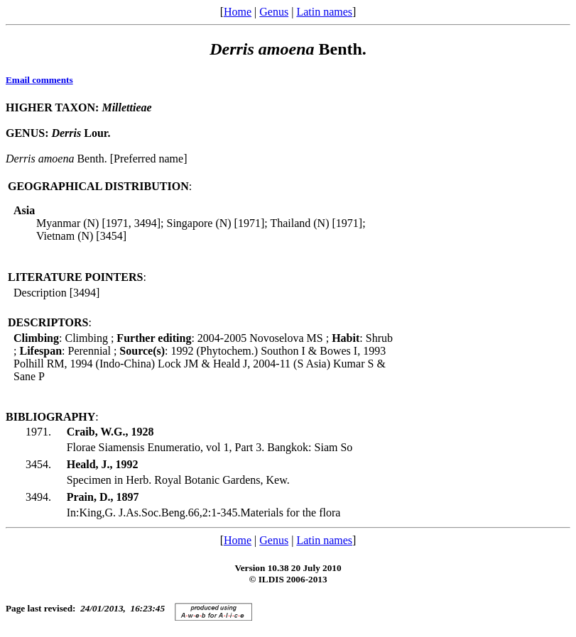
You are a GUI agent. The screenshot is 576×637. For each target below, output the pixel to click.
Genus (273, 12)
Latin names (324, 12)
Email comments (39, 79)
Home (237, 12)
